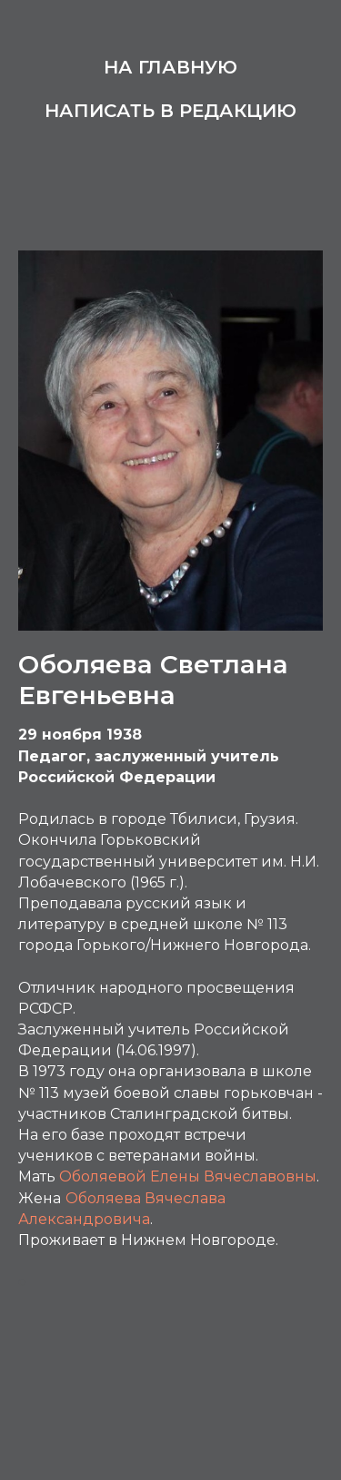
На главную (170, 67)
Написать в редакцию (170, 111)
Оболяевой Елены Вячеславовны (187, 1176)
